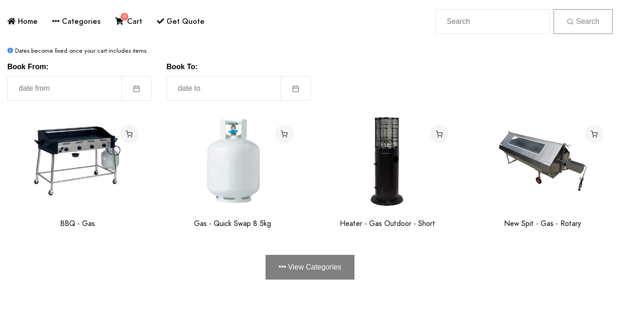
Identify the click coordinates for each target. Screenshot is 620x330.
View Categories (310, 267)
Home (22, 21)
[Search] (492, 21)
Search (583, 21)
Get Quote (181, 21)
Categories (76, 21)
